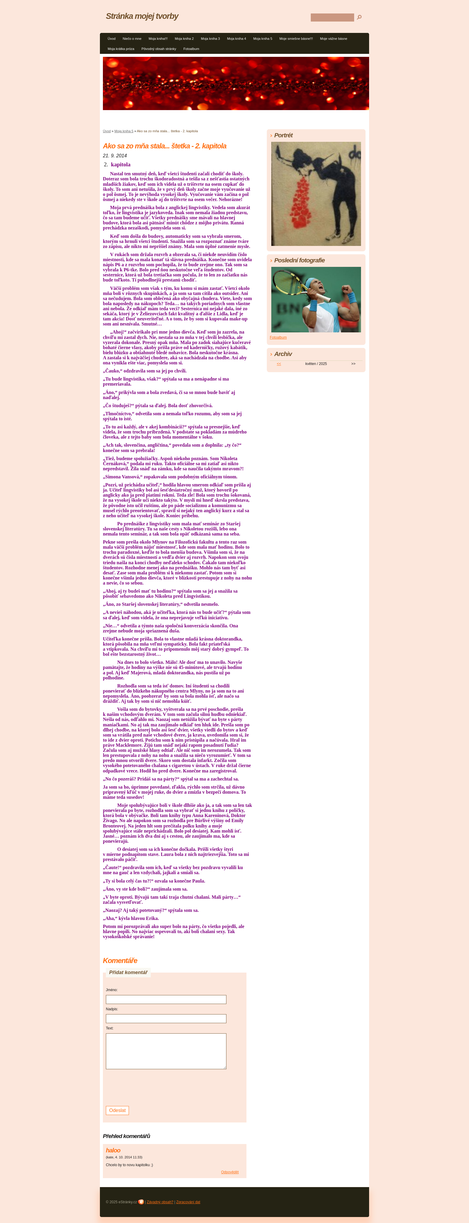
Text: (109, 1028)
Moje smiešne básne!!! (296, 38)
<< (279, 364)
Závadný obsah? (160, 1202)
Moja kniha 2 (184, 38)
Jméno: (112, 990)
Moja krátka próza (121, 49)
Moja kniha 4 (236, 38)
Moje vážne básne (333, 38)
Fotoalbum (191, 49)
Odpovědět (230, 1172)
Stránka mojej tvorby (142, 16)
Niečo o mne (132, 38)
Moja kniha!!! (158, 38)
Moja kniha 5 (262, 38)
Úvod (111, 38)
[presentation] (151, 1087)
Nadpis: (112, 1009)
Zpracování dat (188, 1202)
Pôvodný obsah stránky (158, 49)
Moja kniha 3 (210, 38)
